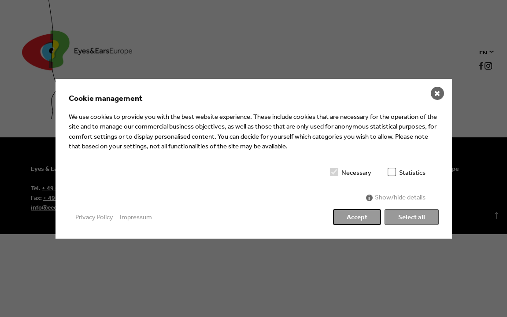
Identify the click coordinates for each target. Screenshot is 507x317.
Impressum (136, 217)
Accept (357, 217)
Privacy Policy (94, 217)
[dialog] (254, 159)
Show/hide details (400, 197)
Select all (411, 217)
